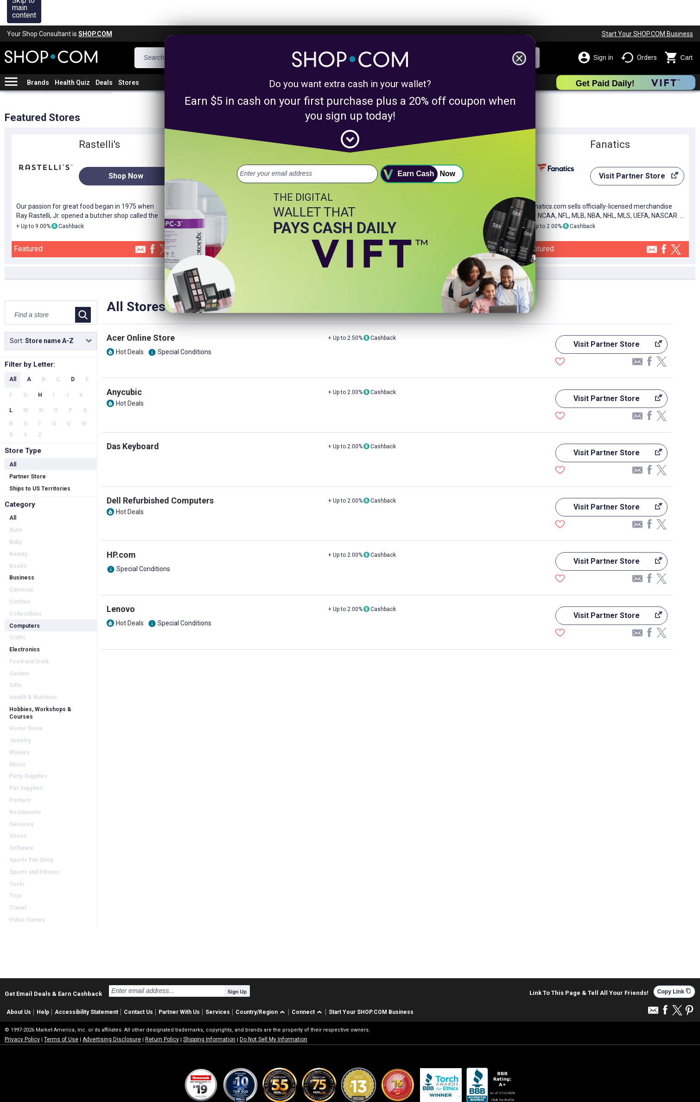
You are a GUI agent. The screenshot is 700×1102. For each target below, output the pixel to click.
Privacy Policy (22, 1014)
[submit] (422, 148)
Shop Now (125, 150)
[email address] (307, 148)
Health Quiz (72, 57)
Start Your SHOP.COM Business (647, 8)
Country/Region (256, 986)
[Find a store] (41, 289)
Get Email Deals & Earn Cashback (53, 968)
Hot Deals (130, 326)
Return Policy (162, 1014)
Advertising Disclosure (112, 1014)
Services (217, 986)
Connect (303, 986)
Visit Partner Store (634, 153)
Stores (128, 57)
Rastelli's (99, 119)
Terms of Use (61, 1014)
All (12, 353)
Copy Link (674, 965)
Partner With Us (179, 986)
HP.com (121, 529)
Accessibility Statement (86, 986)
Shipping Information (209, 1014)
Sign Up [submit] (237, 966)
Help (43, 986)
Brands (38, 57)
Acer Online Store (141, 312)
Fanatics (610, 119)
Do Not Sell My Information (273, 1014)
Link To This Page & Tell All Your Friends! (589, 967)
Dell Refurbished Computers (160, 475)
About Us (18, 986)
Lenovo (121, 583)
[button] (262, 987)
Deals (104, 57)
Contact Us (138, 986)
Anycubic (124, 366)
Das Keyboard (133, 421)
